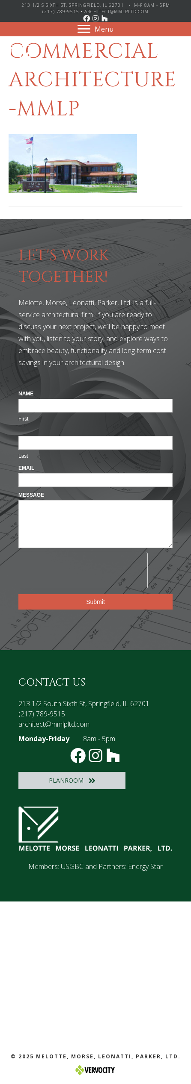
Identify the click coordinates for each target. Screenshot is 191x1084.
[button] (86, 18)
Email (26, 468)
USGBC (72, 866)
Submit (95, 601)
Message (31, 495)
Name (25, 394)
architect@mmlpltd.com (116, 12)
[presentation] (82, 569)
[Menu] (95, 29)
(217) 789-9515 (60, 12)
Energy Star (145, 866)
